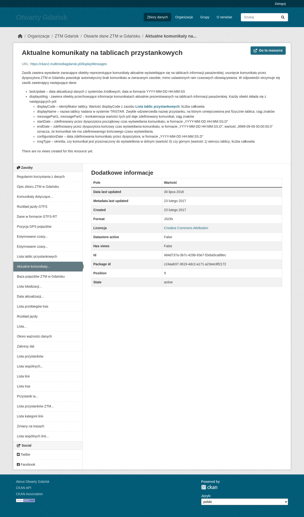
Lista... (22, 326)
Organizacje (184, 17)
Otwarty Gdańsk (41, 17)
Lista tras (23, 386)
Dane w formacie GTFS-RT (37, 216)
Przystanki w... (27, 396)
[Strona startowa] (20, 36)
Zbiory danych (157, 17)
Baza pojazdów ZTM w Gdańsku (41, 276)
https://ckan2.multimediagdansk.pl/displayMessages (68, 64)
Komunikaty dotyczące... (35, 196)
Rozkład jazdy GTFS (32, 206)
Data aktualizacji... (30, 296)
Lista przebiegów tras (32, 306)
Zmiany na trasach (30, 426)
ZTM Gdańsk (67, 36)
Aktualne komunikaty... (33, 266)
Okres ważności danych (34, 336)
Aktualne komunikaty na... (170, 36)
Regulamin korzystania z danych (41, 177)
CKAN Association (29, 494)
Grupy (204, 17)
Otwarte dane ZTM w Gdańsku (112, 36)
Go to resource (268, 50)
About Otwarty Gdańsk (32, 481)
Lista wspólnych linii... (33, 436)
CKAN (209, 487)
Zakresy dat (25, 346)
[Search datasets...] (264, 17)
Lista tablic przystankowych (37, 256)
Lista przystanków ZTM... (35, 406)
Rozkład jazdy (27, 316)
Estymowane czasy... (32, 236)
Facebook (26, 464)
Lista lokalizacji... (29, 286)
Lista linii (23, 376)
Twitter (23, 454)
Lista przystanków (30, 356)
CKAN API (23, 488)
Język (205, 496)
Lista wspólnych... (30, 366)
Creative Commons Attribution (186, 228)
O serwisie (224, 17)
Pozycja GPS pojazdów (34, 226)
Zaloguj (280, 3)
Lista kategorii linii (30, 416)
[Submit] (283, 17)
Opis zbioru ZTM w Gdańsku (38, 186)
